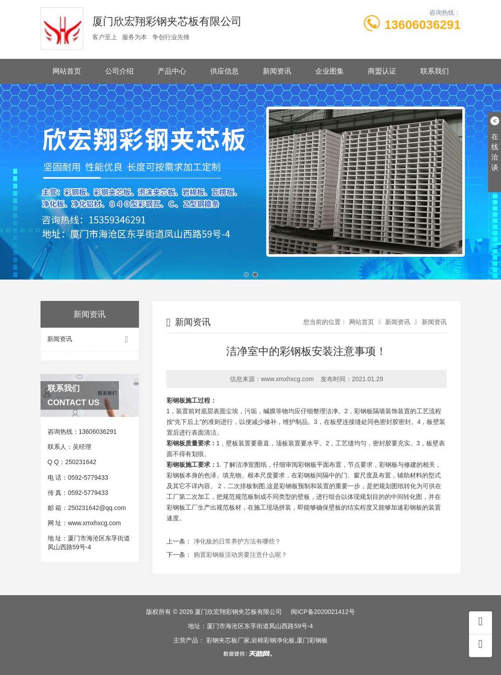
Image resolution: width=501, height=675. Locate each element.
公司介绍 (119, 71)
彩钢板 (363, 411)
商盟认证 (382, 71)
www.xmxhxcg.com (94, 523)
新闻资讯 (277, 71)
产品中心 (172, 71)
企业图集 (329, 71)
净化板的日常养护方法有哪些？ (237, 541)
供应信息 (224, 71)
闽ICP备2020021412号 (322, 611)
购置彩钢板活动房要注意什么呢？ (240, 554)
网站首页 (67, 71)
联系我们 (434, 71)
